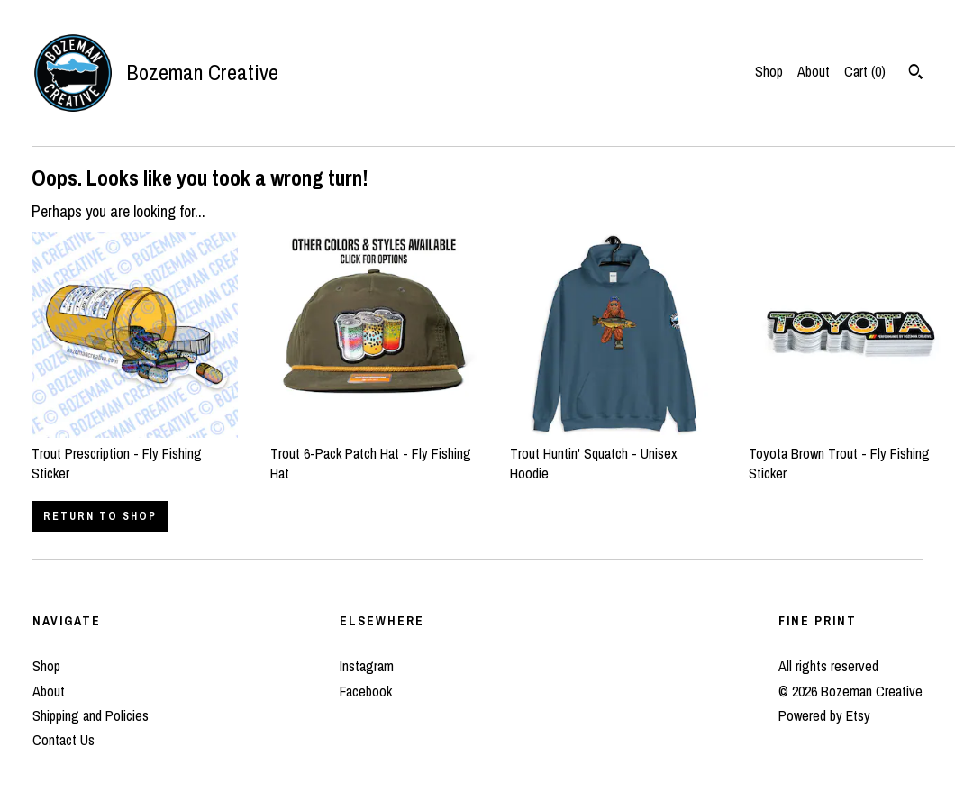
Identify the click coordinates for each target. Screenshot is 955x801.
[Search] (916, 74)
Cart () (865, 71)
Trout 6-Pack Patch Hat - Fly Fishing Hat (373, 453)
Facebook (366, 691)
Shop (769, 71)
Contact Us (63, 740)
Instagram (367, 666)
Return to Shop (100, 516)
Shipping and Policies (90, 715)
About (813, 71)
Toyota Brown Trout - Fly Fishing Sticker (852, 453)
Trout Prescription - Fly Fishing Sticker (135, 453)
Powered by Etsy (824, 715)
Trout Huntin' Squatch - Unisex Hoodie (613, 453)
